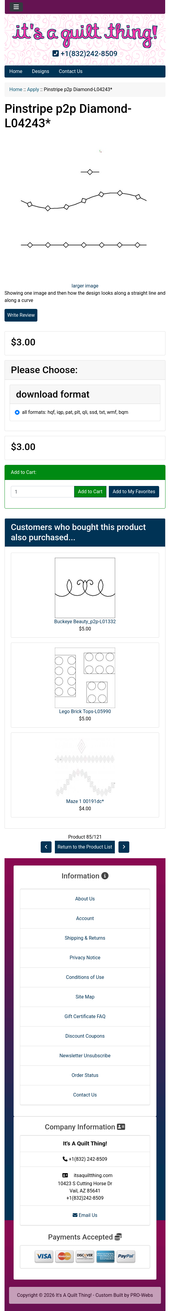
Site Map (85, 997)
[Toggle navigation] (16, 6)
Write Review (21, 315)
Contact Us (71, 71)
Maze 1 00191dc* (85, 801)
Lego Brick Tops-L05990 (85, 711)
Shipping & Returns (85, 938)
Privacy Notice (85, 957)
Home (15, 71)
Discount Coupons (85, 1036)
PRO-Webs (142, 1295)
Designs (40, 71)
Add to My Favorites (134, 491)
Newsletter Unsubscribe (85, 1056)
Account (85, 918)
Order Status (85, 1075)
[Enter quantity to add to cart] (42, 491)
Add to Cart (90, 491)
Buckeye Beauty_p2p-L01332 (85, 621)
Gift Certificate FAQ (85, 1016)
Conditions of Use (85, 977)
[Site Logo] (85, 35)
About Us (85, 899)
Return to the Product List (85, 847)
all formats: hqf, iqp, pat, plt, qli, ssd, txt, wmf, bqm (75, 412)
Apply (33, 89)
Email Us (85, 1215)
